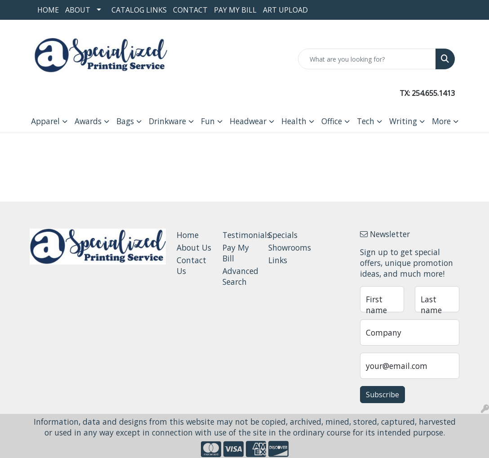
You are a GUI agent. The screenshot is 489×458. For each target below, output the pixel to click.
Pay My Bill (235, 10)
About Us (194, 247)
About (77, 10)
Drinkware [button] (167, 121)
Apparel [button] (45, 121)
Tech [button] (365, 121)
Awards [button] (88, 121)
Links (277, 260)
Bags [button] (125, 121)
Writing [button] (403, 121)
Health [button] (294, 121)
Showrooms (285, 247)
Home (48, 10)
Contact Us (191, 265)
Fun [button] (208, 121)
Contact (190, 10)
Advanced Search (240, 276)
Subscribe (382, 395)
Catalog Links (139, 10)
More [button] (441, 121)
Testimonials (240, 234)
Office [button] (331, 121)
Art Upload (285, 10)
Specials (283, 234)
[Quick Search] (367, 59)
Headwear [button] (248, 121)
